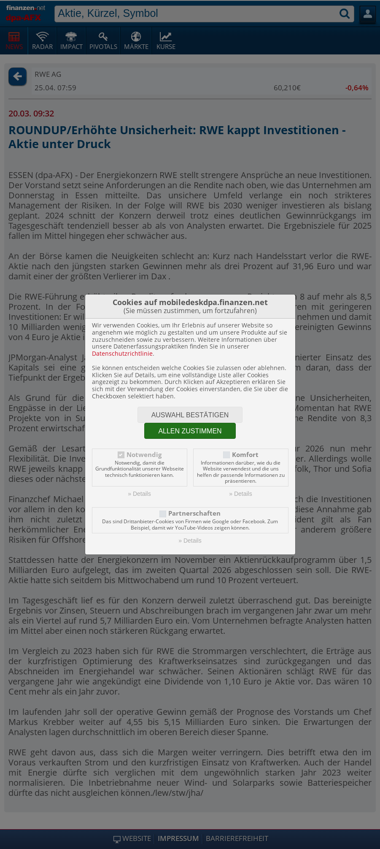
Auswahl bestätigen (190, 415)
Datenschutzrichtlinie (122, 353)
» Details (139, 493)
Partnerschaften (194, 513)
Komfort (245, 454)
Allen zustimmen (189, 431)
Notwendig (144, 454)
